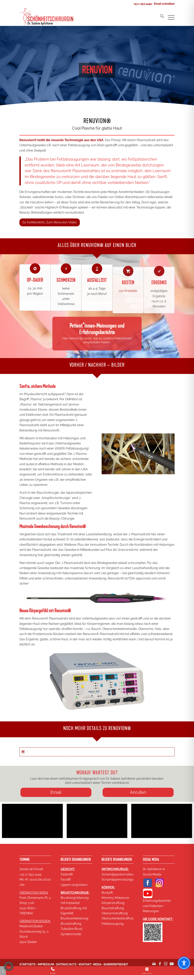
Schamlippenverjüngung (120, 879)
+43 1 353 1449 (142, 3)
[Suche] (160, 17)
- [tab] (25, 752)
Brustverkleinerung (74, 918)
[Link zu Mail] (154, 966)
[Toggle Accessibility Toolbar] (184, 963)
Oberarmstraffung (115, 913)
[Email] (55, 792)
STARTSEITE (27, 964)
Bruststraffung (71, 924)
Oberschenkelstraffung (118, 918)
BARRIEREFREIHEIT (116, 964)
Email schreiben (164, 3)
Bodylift (107, 893)
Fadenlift (67, 874)
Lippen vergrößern (74, 885)
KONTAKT (85, 964)
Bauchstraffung (113, 908)
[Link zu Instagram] (166, 966)
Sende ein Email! (31, 869)
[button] (8, 966)
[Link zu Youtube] (172, 966)
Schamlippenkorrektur (118, 874)
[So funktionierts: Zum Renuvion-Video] (49, 222)
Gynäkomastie (71, 934)
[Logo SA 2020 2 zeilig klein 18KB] (46, 17)
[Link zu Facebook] (160, 966)
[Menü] (169, 17)
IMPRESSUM (46, 964)
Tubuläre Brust (71, 929)
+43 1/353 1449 (30, 874)
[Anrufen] (138, 792)
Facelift (66, 879)
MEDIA (97, 964)
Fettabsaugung (113, 924)
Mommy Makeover (115, 898)
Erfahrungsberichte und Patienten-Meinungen (157, 906)
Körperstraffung (113, 903)
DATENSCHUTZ (66, 964)
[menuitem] (160, 17)
